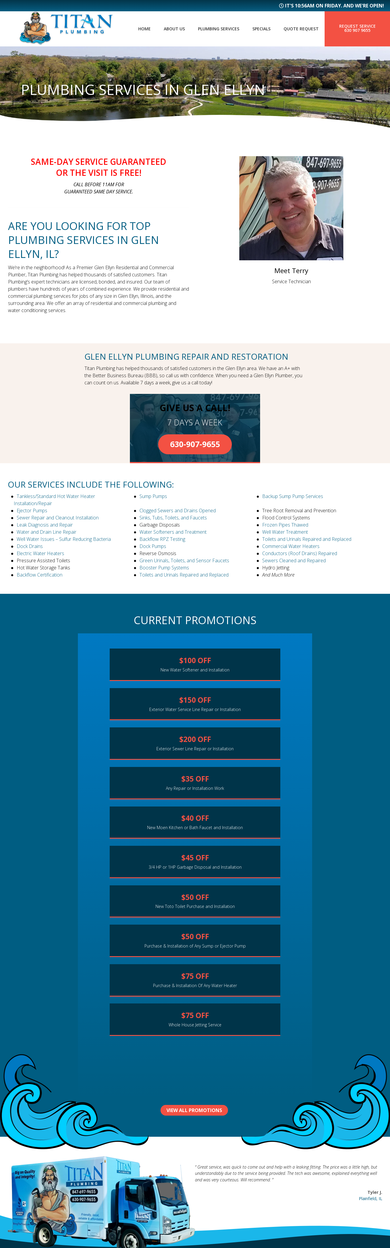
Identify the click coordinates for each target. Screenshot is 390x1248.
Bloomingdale (222, 1180)
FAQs (111, 1163)
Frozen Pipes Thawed (285, 525)
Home (131, 29)
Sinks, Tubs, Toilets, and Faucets (173, 517)
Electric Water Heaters (40, 553)
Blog (111, 1173)
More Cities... (219, 1199)
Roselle (212, 1170)
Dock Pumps (152, 546)
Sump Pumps (153, 496)
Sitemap (16, 1180)
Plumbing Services (210, 29)
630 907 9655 (357, 30)
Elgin (209, 1190)
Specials (256, 29)
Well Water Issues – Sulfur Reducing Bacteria (64, 539)
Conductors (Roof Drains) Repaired (299, 553)
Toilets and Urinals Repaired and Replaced (306, 539)
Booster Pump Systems (164, 567)
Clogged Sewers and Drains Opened (177, 510)
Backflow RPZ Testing (162, 539)
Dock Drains (30, 546)
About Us (163, 29)
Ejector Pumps (32, 510)
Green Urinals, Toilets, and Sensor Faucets (184, 560)
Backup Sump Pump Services (292, 496)
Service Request (128, 1192)
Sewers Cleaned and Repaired (294, 560)
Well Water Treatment (285, 532)
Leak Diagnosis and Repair (45, 525)
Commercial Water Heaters (291, 546)
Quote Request (299, 29)
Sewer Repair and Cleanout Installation (58, 517)
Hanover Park (221, 1160)
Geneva (211, 1150)
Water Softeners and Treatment (173, 532)
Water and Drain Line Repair (46, 532)
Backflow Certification (39, 574)
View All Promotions (195, 960)
